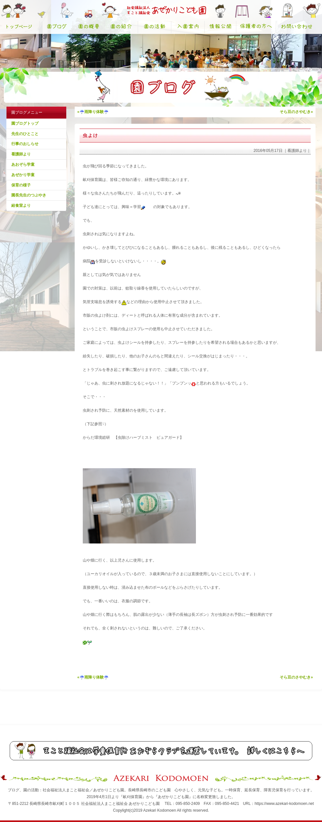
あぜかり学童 (23, 175)
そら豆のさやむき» (296, 112)
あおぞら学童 (23, 164)
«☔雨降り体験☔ (93, 112)
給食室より (21, 205)
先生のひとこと (24, 134)
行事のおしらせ (24, 144)
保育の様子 (21, 185)
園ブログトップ (24, 123)
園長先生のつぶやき (28, 195)
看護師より (21, 154)
